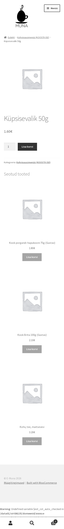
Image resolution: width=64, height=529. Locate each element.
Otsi (32, 523)
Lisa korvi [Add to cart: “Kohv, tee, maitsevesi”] (32, 441)
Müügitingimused (14, 482)
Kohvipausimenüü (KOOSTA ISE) (33, 37)
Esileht (11, 37)
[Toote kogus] (10, 147)
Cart (50, 521)
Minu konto (10, 523)
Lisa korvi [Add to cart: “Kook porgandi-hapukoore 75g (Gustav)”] (32, 257)
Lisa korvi (27, 146)
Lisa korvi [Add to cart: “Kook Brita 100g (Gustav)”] (32, 349)
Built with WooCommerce (42, 482)
